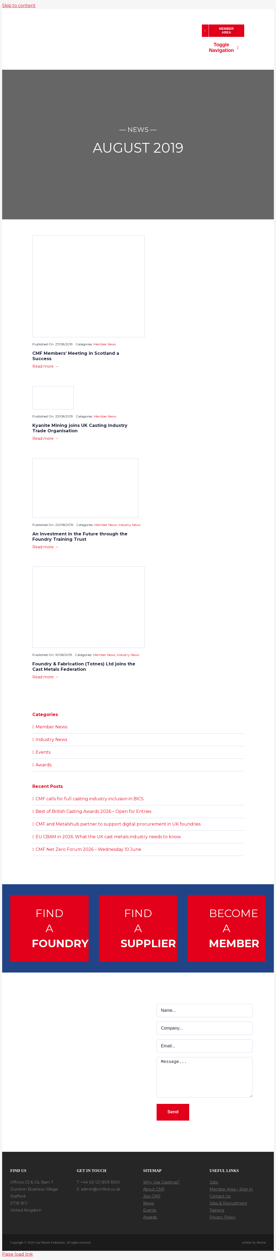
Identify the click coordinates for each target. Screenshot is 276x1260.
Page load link (17, 1254)
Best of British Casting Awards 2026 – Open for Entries (93, 811)
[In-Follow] (97, 1200)
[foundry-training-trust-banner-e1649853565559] (85, 460)
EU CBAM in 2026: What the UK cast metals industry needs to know (108, 836)
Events (43, 752)
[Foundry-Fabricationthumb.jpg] (88, 568)
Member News (105, 344)
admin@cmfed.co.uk (100, 1189)
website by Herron (254, 1242)
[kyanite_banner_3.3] (53, 388)
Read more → (45, 366)
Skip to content (19, 5)
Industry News (129, 525)
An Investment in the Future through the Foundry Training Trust (79, 536)
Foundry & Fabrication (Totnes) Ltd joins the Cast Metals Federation (83, 666)
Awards (43, 764)
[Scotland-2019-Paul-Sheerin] (88, 237)
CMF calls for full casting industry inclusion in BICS (90, 798)
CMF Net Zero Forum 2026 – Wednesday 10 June (88, 849)
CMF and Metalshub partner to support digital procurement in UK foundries (118, 824)
